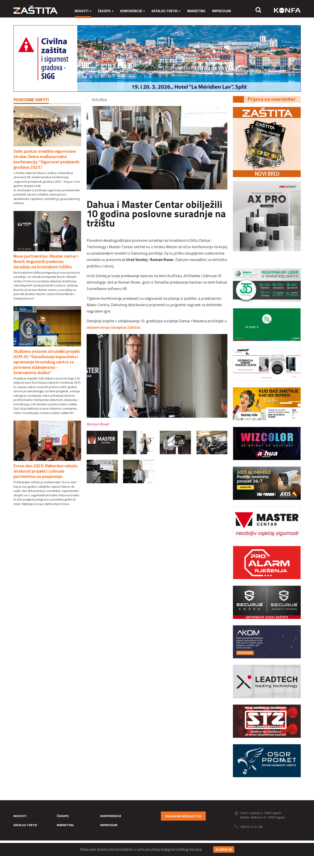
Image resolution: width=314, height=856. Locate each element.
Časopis (106, 11)
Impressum (221, 11)
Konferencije (132, 11)
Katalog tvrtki (166, 11)
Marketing (196, 11)
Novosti (83, 11)
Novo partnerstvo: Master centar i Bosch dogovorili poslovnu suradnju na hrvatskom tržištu (46, 261)
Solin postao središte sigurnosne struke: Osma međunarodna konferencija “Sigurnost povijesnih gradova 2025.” (46, 159)
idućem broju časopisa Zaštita (113, 327)
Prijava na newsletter (183, 816)
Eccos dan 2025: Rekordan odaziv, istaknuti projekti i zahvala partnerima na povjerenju (45, 471)
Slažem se (223, 849)
